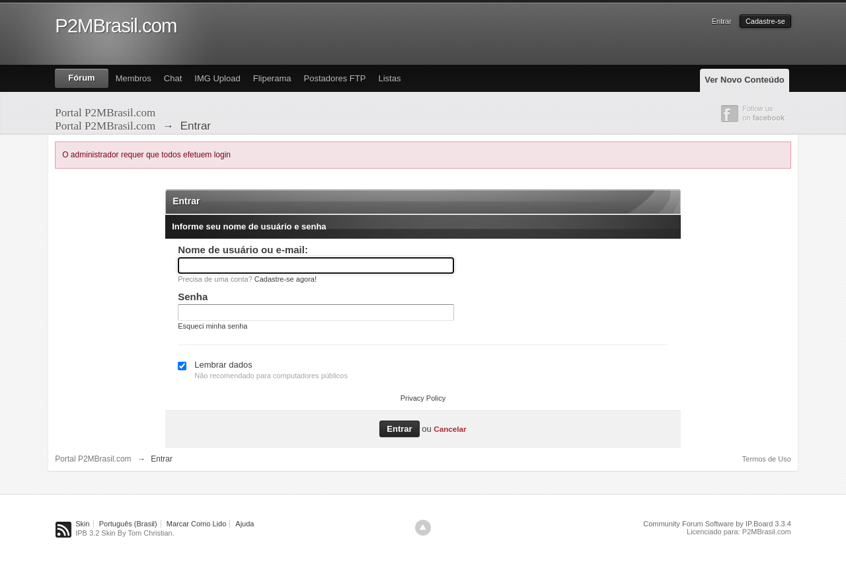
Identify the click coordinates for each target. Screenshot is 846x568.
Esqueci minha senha (212, 326)
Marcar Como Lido (196, 524)
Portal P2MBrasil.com (93, 459)
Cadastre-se (765, 21)
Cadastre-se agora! (285, 279)
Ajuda (244, 524)
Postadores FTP (334, 78)
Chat (173, 78)
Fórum (81, 78)
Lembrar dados (223, 365)
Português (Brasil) (128, 524)
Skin (82, 524)
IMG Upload (217, 78)
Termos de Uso (766, 459)
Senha (193, 296)
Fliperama (272, 78)
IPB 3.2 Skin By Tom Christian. (124, 533)
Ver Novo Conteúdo (745, 80)
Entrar (722, 21)
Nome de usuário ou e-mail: (243, 249)
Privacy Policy (423, 398)
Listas (389, 78)
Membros (133, 78)
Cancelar (450, 429)
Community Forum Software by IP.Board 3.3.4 (717, 524)
